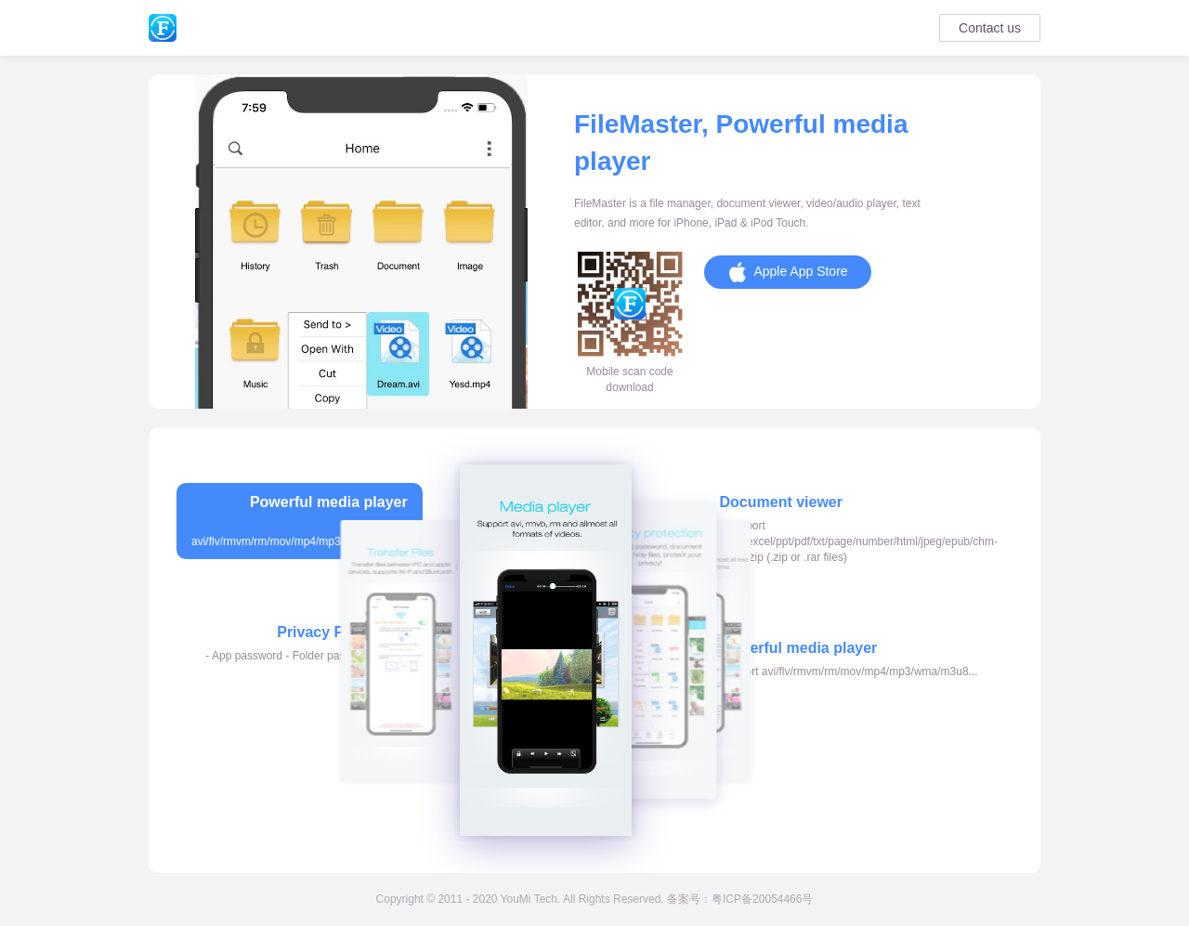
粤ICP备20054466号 (762, 899)
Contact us (990, 27)
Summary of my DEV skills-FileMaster (162, 28)
